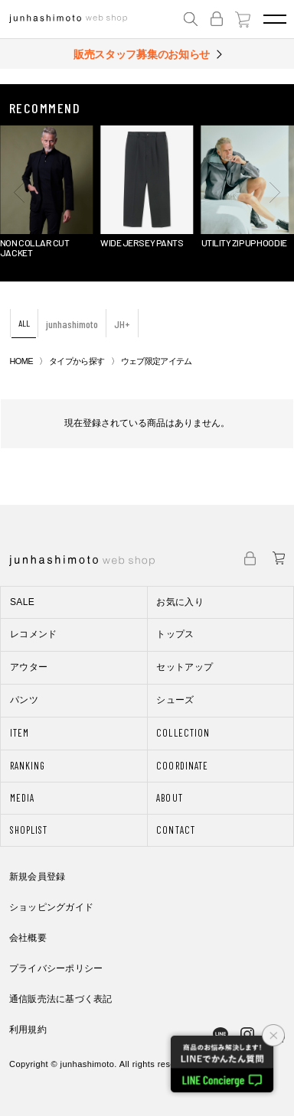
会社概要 (28, 937)
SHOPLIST (28, 830)
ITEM (19, 733)
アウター (28, 667)
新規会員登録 (37, 876)
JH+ (122, 323)
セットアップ (184, 667)
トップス (175, 634)
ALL (24, 322)
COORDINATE (181, 766)
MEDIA (22, 798)
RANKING (27, 766)
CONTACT (175, 830)
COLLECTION (182, 733)
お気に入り (180, 602)
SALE (22, 602)
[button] (19, 192)
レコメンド (33, 634)
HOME (21, 361)
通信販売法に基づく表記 (61, 999)
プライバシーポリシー (56, 968)
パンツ (24, 700)
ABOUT (169, 798)
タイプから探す (76, 361)
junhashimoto (72, 323)
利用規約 (28, 1029)
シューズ (175, 700)
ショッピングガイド (51, 907)
